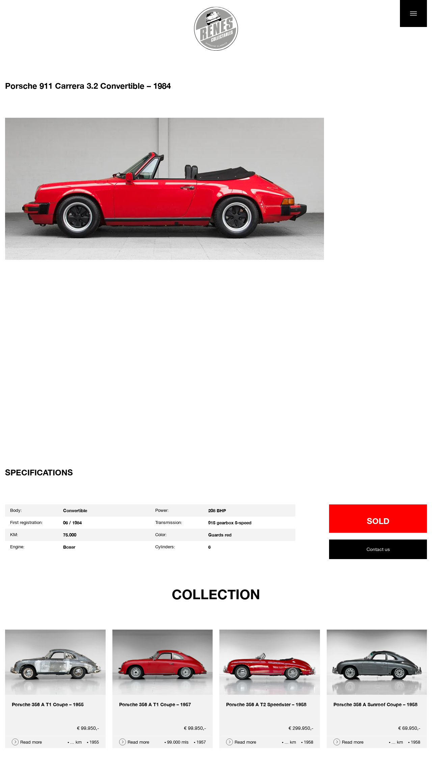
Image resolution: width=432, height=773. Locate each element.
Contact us (378, 549)
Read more (31, 742)
